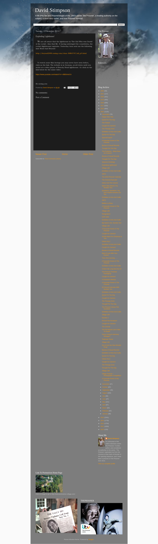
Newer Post (41, 154)
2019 (102, 100)
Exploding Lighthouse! (109, 165)
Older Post (88, 154)
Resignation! (106, 214)
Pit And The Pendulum (109, 321)
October (105, 387)
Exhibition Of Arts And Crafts (111, 312)
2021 (102, 94)
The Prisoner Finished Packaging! (109, 272)
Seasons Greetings (108, 162)
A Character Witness (109, 279)
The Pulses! (106, 123)
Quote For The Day (108, 120)
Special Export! (107, 137)
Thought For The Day (109, 148)
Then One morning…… (110, 258)
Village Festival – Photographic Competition (111, 374)
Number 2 (105, 318)
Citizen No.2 (106, 241)
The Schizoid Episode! (109, 180)
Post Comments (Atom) (53, 159)
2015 (102, 111)
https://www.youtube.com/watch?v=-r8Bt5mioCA (54, 74)
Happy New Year (107, 117)
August (105, 393)
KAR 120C (105, 217)
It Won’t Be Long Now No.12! (112, 269)
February (105, 411)
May (104, 402)
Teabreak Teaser (107, 339)
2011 (102, 426)
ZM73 (104, 174)
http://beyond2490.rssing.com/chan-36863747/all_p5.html (61, 53)
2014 (102, 417)
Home (65, 154)
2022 (102, 91)
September (106, 390)
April (104, 405)
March (104, 408)
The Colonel (106, 327)
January (105, 414)
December (106, 114)
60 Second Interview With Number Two (110, 288)
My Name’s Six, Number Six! (111, 223)
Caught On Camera (108, 298)
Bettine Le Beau (107, 203)
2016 (102, 108)
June (104, 399)
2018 (102, 103)
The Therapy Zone (108, 129)
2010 (102, 429)
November (106, 384)
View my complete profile (106, 463)
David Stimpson (52, 10)
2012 (102, 423)
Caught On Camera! (109, 126)
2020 (102, 97)
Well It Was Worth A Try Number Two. (110, 186)
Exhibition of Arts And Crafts (111, 131)
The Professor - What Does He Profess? (111, 152)
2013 (102, 420)
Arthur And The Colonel (110, 183)
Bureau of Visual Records (110, 145)
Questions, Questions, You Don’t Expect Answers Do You (111, 192)
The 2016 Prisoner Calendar (111, 177)
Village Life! (106, 168)
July (104, 396)
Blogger (91, 539)
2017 (102, 105)
